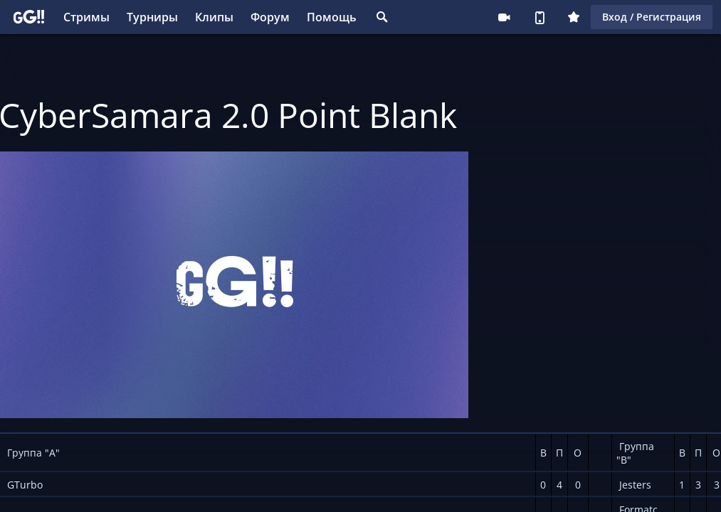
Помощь (332, 17)
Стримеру (504, 17)
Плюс (573, 17)
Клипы (214, 17)
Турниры (152, 17)
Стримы (86, 17)
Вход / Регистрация (651, 16)
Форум (270, 17)
